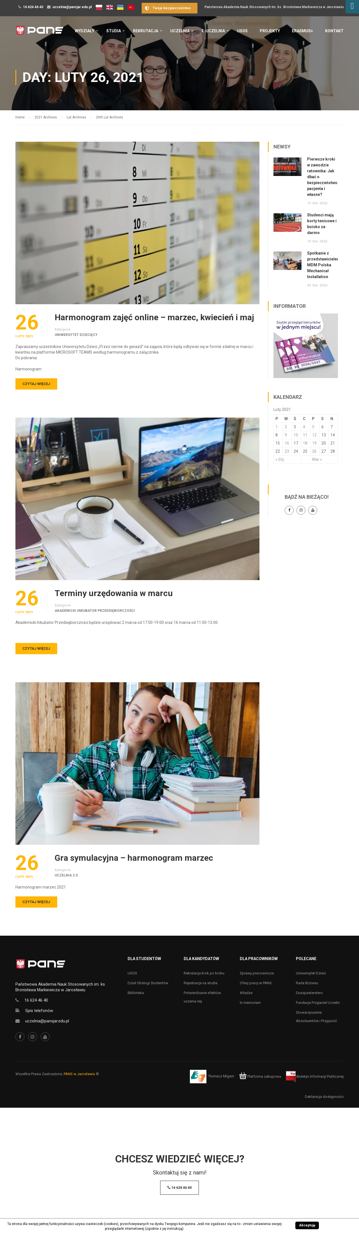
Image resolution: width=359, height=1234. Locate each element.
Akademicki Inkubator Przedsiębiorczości (95, 611)
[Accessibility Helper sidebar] (352, 6)
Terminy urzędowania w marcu (114, 593)
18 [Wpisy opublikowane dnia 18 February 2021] (305, 443)
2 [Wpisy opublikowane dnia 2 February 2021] (286, 427)
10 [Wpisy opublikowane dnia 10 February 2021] (296, 435)
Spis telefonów (39, 1010)
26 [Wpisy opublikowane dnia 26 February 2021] (314, 451)
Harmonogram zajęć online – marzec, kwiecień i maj (154, 317)
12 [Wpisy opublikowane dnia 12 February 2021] (314, 435)
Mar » (317, 459)
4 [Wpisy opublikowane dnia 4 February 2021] (304, 427)
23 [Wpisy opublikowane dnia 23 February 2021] (287, 451)
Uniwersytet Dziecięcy (76, 335)
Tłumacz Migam (221, 1076)
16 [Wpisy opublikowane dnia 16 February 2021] (287, 443)
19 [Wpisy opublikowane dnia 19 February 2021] (314, 443)
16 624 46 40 (33, 7)
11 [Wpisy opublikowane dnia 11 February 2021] (305, 435)
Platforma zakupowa (260, 1076)
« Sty (279, 459)
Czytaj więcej (36, 384)
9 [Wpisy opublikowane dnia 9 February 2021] (286, 435)
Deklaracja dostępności (324, 1097)
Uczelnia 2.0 (66, 875)
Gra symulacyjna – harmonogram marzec (134, 858)
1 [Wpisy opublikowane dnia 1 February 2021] (276, 427)
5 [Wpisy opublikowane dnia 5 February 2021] (313, 427)
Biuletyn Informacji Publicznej (315, 1076)
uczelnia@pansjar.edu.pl (72, 7)
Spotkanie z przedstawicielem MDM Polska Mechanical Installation (323, 265)
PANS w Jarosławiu (79, 1074)
